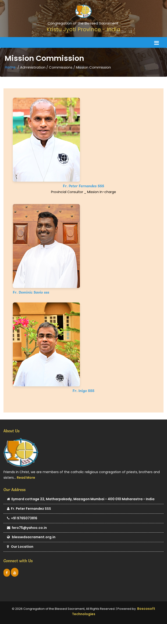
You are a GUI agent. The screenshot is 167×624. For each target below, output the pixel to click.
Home (10, 67)
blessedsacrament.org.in (31, 537)
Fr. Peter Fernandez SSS (29, 509)
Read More (26, 477)
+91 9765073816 (22, 518)
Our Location (20, 547)
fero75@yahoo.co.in (27, 528)
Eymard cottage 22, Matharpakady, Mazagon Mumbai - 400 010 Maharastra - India (80, 499)
